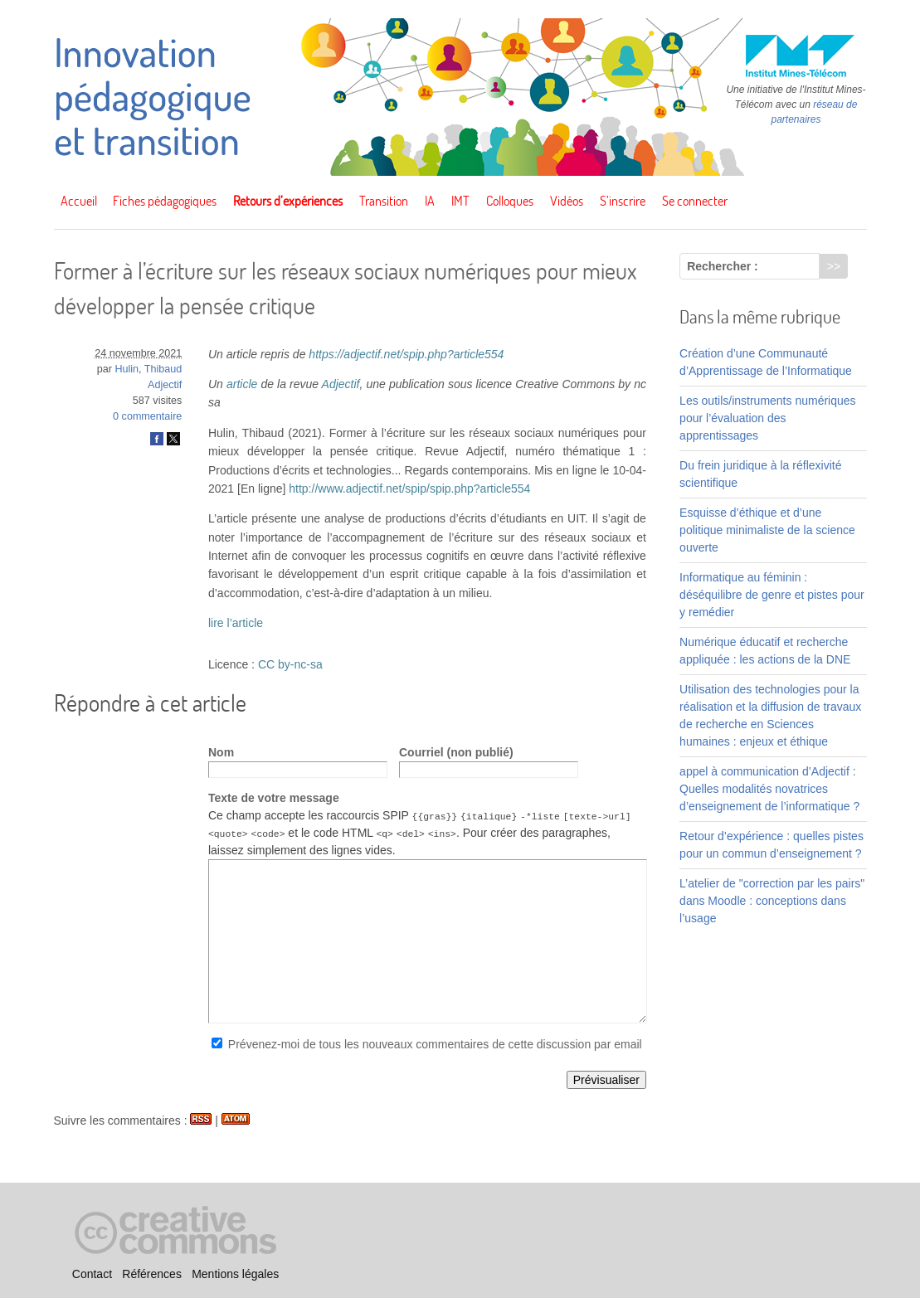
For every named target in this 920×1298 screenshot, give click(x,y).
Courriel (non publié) (456, 752)
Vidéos (566, 200)
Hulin (126, 369)
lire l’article (235, 623)
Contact (92, 1274)
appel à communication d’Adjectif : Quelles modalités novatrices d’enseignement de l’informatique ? (769, 789)
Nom (221, 752)
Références (152, 1274)
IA (430, 200)
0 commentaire (147, 416)
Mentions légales (235, 1274)
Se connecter (695, 200)
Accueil (79, 200)
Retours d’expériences (288, 200)
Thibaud (163, 369)
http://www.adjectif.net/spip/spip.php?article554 (409, 488)
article (241, 384)
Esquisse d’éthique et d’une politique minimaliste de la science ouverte (767, 530)
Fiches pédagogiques (165, 200)
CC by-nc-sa (290, 664)
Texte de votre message (273, 798)
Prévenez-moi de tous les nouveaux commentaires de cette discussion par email (435, 1044)
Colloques (509, 200)
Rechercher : (722, 266)
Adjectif (165, 385)
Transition (383, 200)
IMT (460, 200)
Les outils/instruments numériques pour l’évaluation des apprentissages (767, 418)
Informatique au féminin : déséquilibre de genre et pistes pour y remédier (771, 595)
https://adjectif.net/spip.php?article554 (406, 354)
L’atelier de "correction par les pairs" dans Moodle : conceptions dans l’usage (771, 901)
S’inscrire (622, 200)
